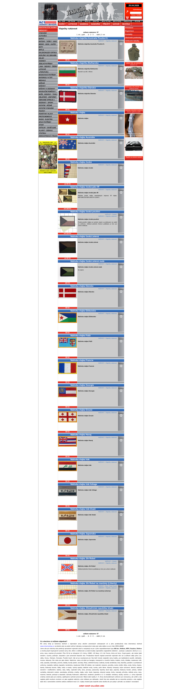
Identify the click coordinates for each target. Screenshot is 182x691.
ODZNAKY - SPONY (46, 103)
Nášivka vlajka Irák (80, 459)
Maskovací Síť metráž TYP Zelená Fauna (134, 87)
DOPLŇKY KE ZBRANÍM (47, 55)
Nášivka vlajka (78, 112)
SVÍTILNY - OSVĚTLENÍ (47, 128)
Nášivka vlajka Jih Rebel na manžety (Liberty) (94, 583)
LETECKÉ (42, 69)
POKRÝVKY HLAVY (46, 114)
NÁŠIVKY (42, 86)
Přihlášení (129, 28)
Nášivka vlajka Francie (82, 360)
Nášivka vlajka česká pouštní (85, 211)
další (98, 35)
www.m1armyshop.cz (47, 646)
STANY (41, 125)
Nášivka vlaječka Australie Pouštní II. (89, 38)
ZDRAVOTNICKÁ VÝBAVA (48, 136)
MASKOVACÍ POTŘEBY (47, 75)
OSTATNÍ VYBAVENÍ (46, 108)
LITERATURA (44, 72)
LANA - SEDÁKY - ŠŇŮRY (48, 66)
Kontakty (128, 34)
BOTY (41, 47)
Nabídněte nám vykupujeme (48, 143)
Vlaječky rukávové (111, 41)
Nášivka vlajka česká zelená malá (87, 261)
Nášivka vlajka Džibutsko (83, 311)
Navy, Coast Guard (111, 586)
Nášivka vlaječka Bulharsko (85, 63)
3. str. (103, 35)
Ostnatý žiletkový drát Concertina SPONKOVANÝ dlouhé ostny (134, 135)
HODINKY (42, 61)
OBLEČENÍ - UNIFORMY (47, 97)
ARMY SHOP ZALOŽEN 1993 (91, 686)
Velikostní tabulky (132, 41)
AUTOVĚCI (43, 36)
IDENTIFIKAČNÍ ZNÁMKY (48, 27)
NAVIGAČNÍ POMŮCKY (47, 91)
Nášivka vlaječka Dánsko (83, 88)
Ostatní (114, 214)
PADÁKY (42, 111)
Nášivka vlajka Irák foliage (84, 484)
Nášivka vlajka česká (81, 162)
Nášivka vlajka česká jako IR (85, 187)
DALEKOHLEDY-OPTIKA (48, 52)
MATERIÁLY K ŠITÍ (45, 78)
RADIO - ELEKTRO (46, 119)
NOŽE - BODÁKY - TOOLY (48, 94)
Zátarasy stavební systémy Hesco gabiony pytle (134, 111)
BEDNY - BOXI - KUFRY (47, 44)
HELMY (41, 58)
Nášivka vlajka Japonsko (83, 534)
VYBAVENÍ (43, 33)
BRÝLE (41, 50)
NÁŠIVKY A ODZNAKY (47, 89)
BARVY (41, 39)
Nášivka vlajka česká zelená (85, 236)
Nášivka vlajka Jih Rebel (83, 558)
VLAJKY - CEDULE (46, 130)
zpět (83, 35)
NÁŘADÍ (42, 83)
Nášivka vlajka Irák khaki (83, 509)
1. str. (78, 35)
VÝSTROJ (42, 133)
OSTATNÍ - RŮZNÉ (45, 105)
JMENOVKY (43, 30)
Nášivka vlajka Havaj (81, 434)
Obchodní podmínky (133, 37)
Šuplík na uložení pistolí (134, 157)
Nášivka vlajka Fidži (81, 335)
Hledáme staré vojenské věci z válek (48, 171)
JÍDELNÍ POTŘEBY (46, 64)
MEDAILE (42, 80)
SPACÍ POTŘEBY (45, 122)
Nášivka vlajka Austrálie (83, 137)
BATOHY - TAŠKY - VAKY (48, 41)
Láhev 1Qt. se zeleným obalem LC (133, 64)
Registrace (129, 31)
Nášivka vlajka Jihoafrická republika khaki (92, 608)
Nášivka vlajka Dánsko (82, 286)
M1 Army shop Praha (47, 21)
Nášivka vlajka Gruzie (82, 410)
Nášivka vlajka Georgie (82, 385)
